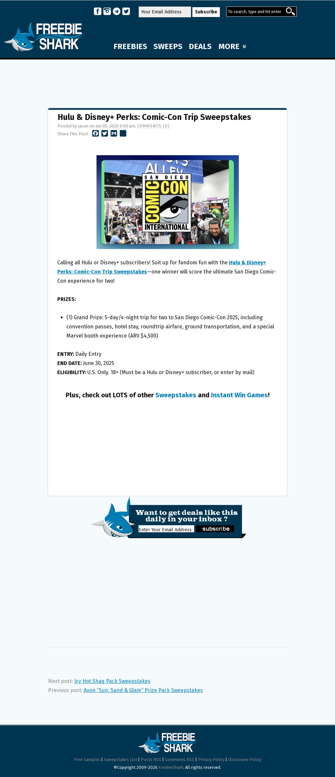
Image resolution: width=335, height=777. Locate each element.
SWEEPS (168, 46)
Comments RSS (179, 759)
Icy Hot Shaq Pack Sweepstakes (112, 681)
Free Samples (87, 759)
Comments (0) (153, 126)
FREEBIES (130, 46)
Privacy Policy (211, 759)
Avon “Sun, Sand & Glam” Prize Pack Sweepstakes (143, 690)
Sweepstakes (175, 395)
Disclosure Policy (244, 759)
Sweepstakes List (120, 759)
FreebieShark (170, 767)
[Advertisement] (167, 80)
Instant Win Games (239, 395)
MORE (232, 46)
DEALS (200, 46)
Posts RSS (151, 759)
